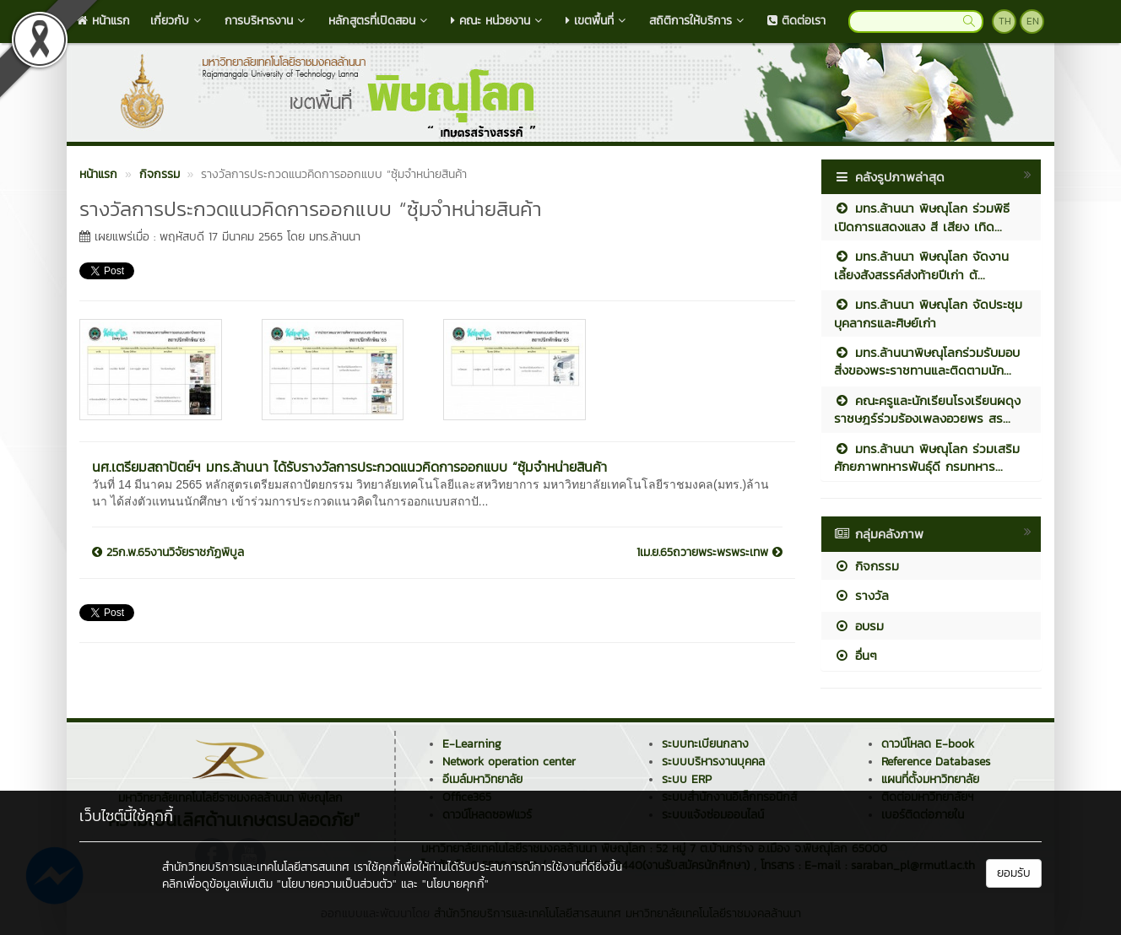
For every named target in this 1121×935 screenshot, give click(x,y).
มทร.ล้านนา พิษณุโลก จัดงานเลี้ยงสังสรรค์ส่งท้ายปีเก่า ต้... (921, 265)
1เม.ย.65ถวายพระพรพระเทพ (709, 552)
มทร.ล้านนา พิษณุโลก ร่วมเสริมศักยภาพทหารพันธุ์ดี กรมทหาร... (927, 457)
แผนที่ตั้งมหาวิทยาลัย (930, 779)
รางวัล (861, 595)
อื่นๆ (855, 655)
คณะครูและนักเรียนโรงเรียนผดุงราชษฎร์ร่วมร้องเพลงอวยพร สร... (927, 409)
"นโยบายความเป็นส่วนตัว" (337, 884)
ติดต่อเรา (796, 21)
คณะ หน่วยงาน (498, 21)
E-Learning (471, 744)
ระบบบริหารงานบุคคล (713, 761)
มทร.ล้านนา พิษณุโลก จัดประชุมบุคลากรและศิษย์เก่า (928, 313)
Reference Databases (935, 761)
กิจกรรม (866, 566)
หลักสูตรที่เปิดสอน (379, 21)
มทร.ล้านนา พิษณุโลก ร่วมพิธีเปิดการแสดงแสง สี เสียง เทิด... (922, 216)
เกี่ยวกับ (177, 21)
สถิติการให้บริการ (698, 21)
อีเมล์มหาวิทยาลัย (482, 779)
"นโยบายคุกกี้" (455, 884)
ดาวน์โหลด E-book (927, 744)
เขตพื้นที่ (597, 21)
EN (1032, 21)
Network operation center (509, 761)
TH (1005, 21)
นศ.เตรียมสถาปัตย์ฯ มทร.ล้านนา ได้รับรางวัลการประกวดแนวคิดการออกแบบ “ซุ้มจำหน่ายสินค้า (349, 467)
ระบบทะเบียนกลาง (705, 744)
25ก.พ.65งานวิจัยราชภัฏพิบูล (168, 552)
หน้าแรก (103, 21)
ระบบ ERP (687, 779)
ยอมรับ (1014, 873)
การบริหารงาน (266, 21)
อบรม (859, 625)
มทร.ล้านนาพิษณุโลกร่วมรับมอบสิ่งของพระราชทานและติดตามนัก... (927, 361)
